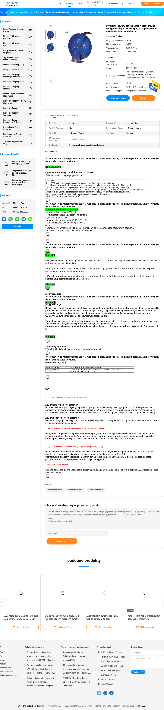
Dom (2, 652)
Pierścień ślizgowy (17, 108)
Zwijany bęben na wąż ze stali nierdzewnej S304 (21, 173)
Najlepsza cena (118, 98)
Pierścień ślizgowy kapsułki (17, 37)
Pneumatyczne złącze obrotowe (17, 135)
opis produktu (74, 115)
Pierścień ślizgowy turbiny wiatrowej (17, 102)
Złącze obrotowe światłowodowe (17, 58)
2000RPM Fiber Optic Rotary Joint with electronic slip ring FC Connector (76, 682)
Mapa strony (5, 668)
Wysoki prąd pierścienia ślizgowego (17, 95)
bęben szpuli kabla (75, 490)
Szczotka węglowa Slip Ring (17, 142)
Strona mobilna (6, 671)
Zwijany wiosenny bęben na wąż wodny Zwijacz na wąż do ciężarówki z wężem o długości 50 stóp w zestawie (40, 682)
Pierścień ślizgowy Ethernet (17, 87)
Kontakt (17, 226)
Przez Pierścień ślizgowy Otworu (17, 30)
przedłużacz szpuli (55, 490)
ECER (144, 706)
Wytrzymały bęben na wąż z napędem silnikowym (21, 182)
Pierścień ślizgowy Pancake (17, 44)
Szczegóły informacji (54, 115)
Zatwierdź (62, 541)
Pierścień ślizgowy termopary (17, 114)
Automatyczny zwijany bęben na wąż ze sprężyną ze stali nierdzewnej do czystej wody (102, 619)
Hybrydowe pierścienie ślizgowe (17, 51)
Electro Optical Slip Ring (17, 64)
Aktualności (5, 664)
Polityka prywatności (9, 675)
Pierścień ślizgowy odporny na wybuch (17, 121)
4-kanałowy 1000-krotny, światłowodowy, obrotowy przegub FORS (74, 656)
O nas (2, 660)
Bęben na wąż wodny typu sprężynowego (21, 162)
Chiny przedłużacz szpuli (28, 706)
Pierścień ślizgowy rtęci (17, 81)
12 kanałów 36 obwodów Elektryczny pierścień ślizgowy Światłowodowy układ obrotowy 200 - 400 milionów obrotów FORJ (76, 669)
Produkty (4, 656)
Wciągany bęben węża (17, 69)
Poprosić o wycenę (152, 4)
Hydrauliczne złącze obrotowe (17, 128)
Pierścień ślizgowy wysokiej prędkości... (17, 75)
